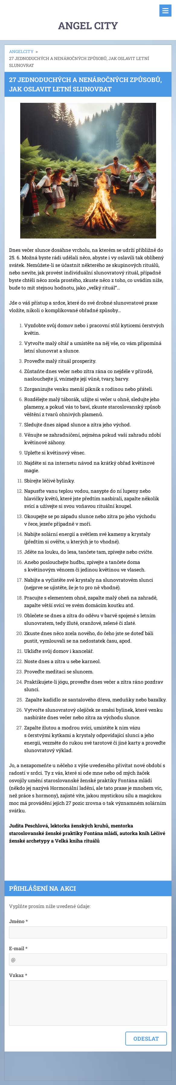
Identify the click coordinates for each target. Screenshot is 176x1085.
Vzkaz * (18, 975)
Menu (165, 11)
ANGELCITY (21, 51)
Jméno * (18, 921)
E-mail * (18, 948)
